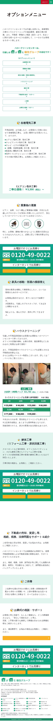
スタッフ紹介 (44, 705)
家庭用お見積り (14, 271)
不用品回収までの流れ (8, 705)
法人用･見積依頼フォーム (46, 708)
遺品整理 (6, 712)
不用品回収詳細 (31, 699)
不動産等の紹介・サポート (26, 94)
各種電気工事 (26, 62)
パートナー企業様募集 (13, 358)
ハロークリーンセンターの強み (7, 700)
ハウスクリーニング (26, 81)
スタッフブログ (44, 710)
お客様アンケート (32, 710)
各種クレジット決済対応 (20, 710)
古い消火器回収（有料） (20, 707)
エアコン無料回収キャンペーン (20, 700)
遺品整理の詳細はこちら (26, 638)
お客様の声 (17, 705)
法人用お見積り (39, 271)
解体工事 (26, 88)
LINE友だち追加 (6, 710)
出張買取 (17, 702)
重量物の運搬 (26, 68)
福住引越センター (20, 712)
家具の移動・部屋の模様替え (26, 75)
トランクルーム (44, 699)
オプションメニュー (7, 702)
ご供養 (27, 101)
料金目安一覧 (44, 702)
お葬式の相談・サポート (26, 107)
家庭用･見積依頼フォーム (33, 708)
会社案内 (30, 705)
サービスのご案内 (32, 702)
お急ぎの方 (45, 2)
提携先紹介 (5, 707)
